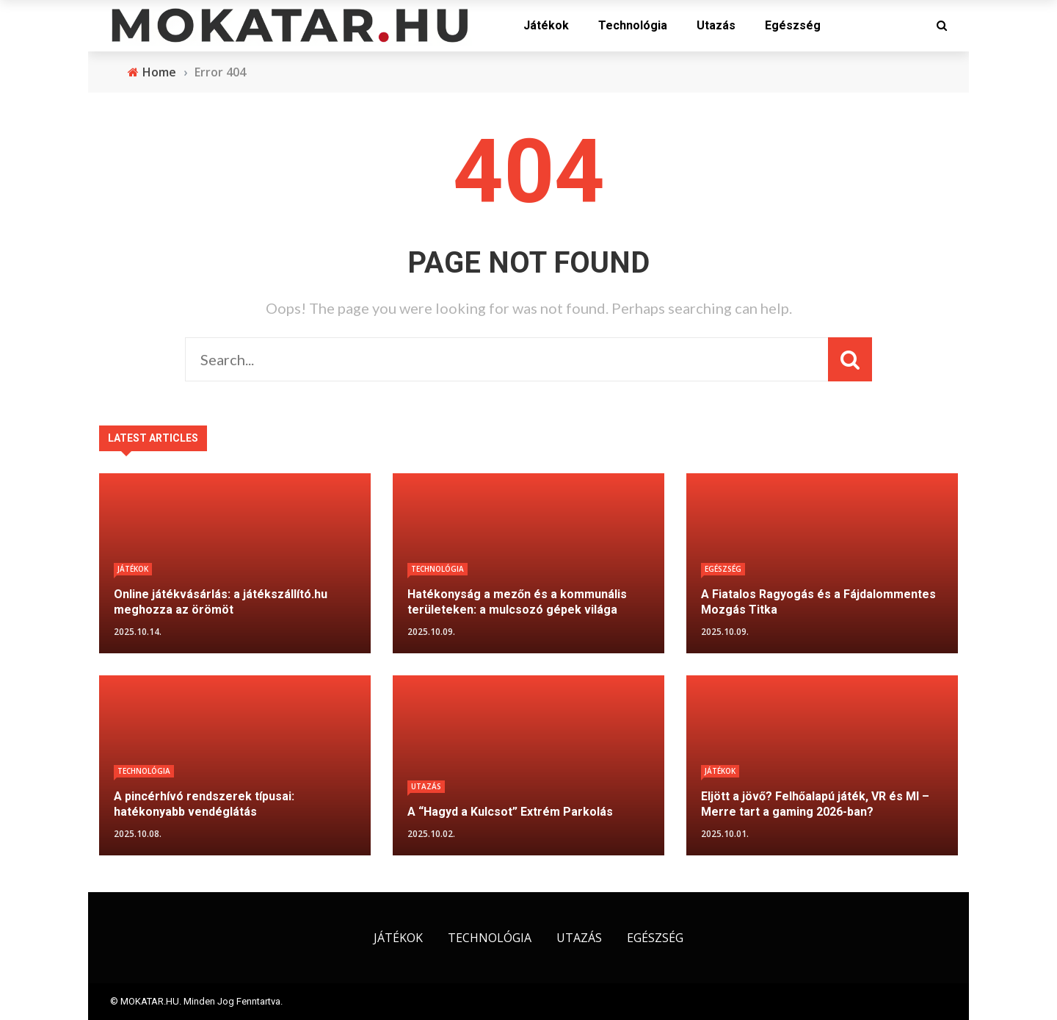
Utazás (716, 25)
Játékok (546, 25)
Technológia (632, 25)
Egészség (793, 25)
